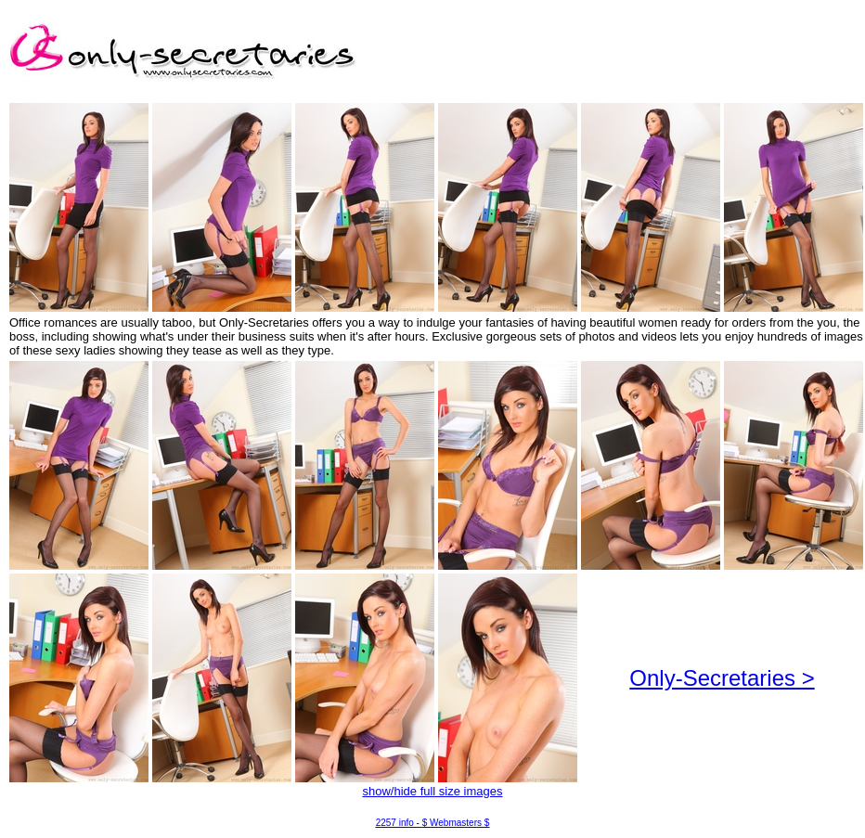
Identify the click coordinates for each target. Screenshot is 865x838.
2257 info (395, 823)
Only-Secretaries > (721, 677)
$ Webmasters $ (456, 823)
